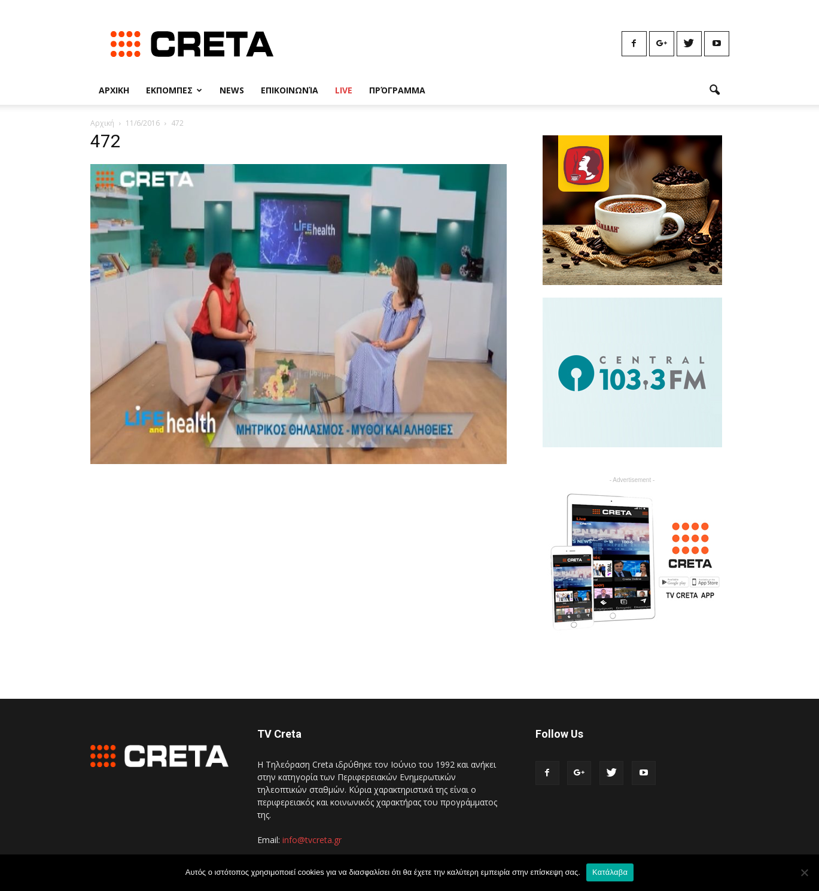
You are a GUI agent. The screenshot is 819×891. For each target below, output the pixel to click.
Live (343, 90)
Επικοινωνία (289, 90)
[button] (715, 90)
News (232, 90)
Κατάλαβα (610, 872)
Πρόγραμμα (397, 90)
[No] (804, 872)
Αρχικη (114, 90)
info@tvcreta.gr (312, 839)
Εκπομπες (174, 90)
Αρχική (102, 123)
